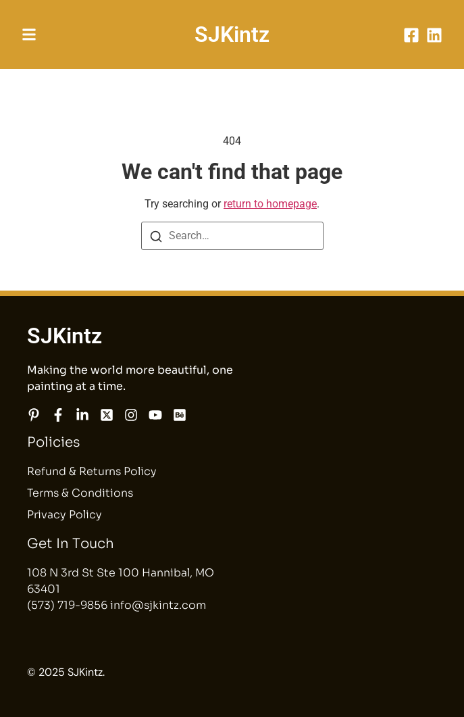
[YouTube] (155, 415)
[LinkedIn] (434, 34)
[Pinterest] (34, 415)
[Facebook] (411, 34)
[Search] (156, 236)
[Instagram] (131, 415)
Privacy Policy (64, 515)
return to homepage (270, 203)
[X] (106, 415)
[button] (29, 34)
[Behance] (179, 415)
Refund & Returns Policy (92, 471)
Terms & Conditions (80, 493)
